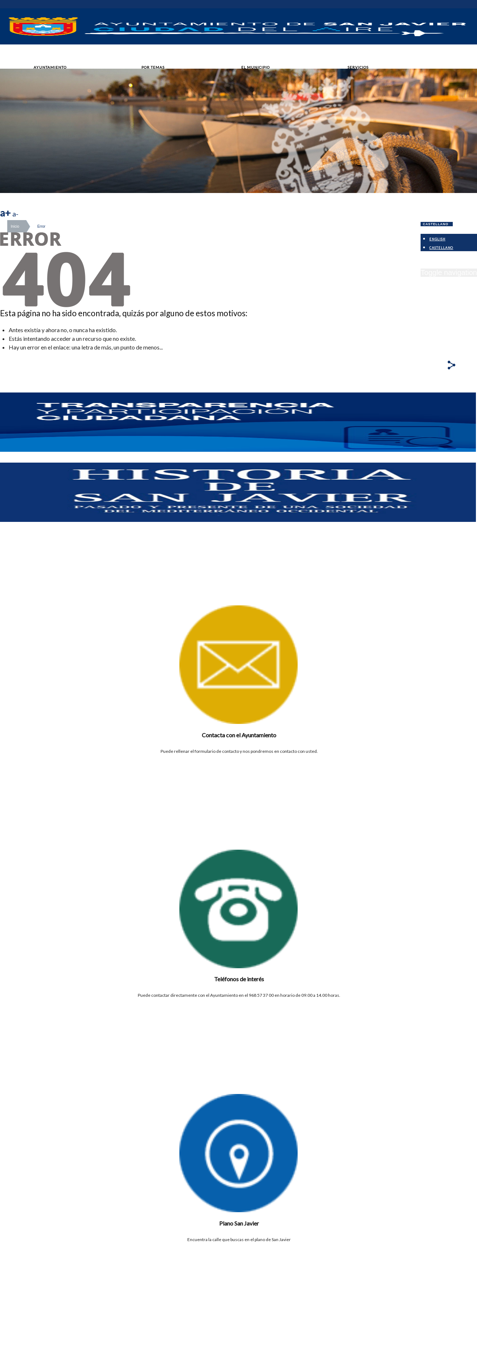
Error (41, 226)
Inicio (15, 226)
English (437, 239)
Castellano (435, 224)
